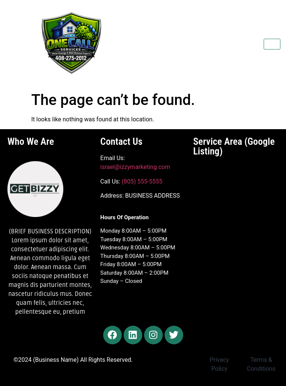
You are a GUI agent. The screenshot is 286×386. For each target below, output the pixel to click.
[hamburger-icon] (272, 44)
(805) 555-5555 (141, 181)
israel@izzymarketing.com (135, 166)
